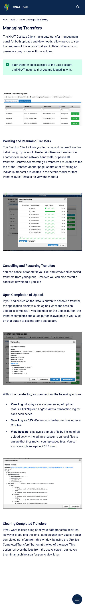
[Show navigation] (77, 599)
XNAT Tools (20, 7)
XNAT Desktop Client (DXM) (33, 19)
